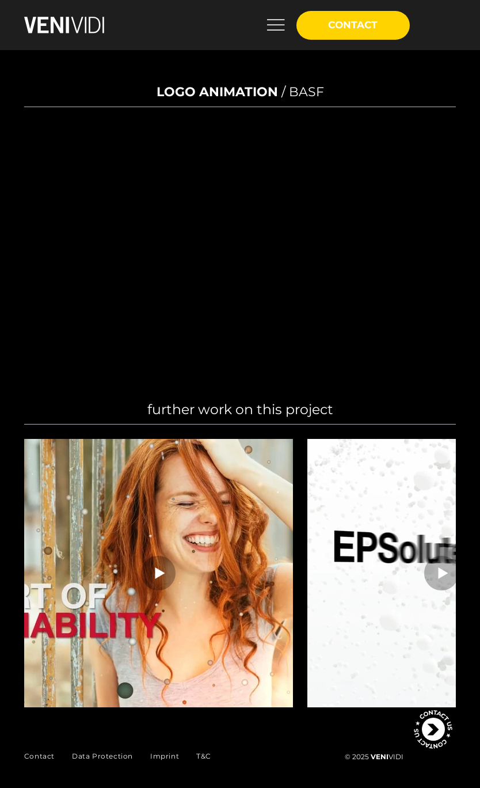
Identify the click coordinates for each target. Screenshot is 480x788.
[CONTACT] (353, 25)
